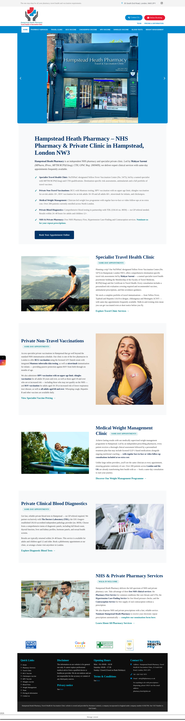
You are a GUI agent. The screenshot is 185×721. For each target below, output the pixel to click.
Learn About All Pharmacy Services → (115, 623)
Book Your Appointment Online (54, 235)
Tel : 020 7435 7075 (140, 674)
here (61, 689)
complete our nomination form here (138, 617)
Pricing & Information (154, 23)
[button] (133, 17)
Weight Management (155, 30)
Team (139, 23)
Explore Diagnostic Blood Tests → (38, 550)
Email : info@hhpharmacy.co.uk (144, 678)
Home (25, 30)
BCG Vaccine (71, 30)
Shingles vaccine (121, 30)
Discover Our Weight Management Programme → (121, 478)
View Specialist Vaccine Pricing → (38, 398)
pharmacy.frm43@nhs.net (142, 691)
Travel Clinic (56, 30)
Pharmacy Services (39, 30)
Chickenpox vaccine (88, 30)
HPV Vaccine (105, 30)
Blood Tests (137, 30)
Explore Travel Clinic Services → (112, 311)
